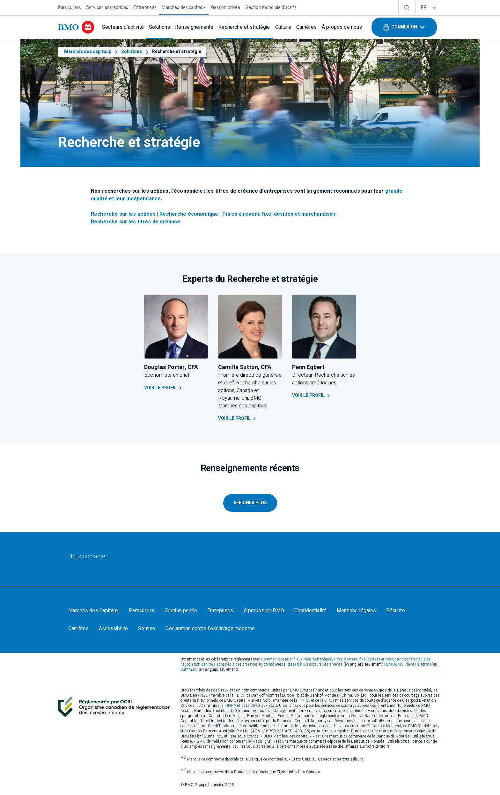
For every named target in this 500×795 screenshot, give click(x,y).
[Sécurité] (395, 610)
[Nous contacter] (87, 556)
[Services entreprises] (107, 7)
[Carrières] (306, 27)
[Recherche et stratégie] (244, 27)
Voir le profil (163, 387)
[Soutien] (146, 628)
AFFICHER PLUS (250, 502)
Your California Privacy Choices (299, 628)
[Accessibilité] (113, 628)
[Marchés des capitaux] (184, 7)
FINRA (304, 700)
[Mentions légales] (356, 610)
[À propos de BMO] (264, 610)
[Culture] (283, 27)
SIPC (328, 700)
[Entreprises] (145, 7)
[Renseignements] (194, 27)
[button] (404, 27)
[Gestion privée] (225, 7)
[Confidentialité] (310, 610)
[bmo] (76, 27)
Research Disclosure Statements (314, 664)
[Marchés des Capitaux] (93, 610)
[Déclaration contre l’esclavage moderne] (210, 628)
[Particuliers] (69, 7)
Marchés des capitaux (91, 51)
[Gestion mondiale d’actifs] (271, 7)
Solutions (135, 51)
